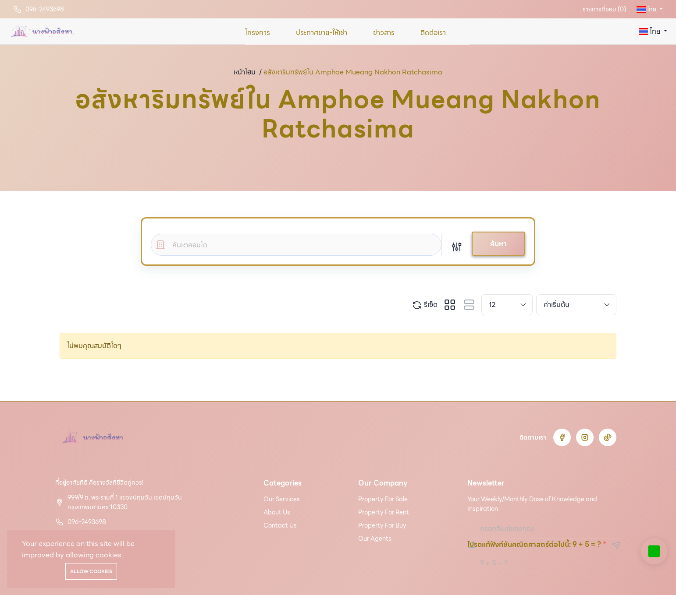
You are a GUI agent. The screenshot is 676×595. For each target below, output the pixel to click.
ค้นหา (498, 243)
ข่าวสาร (384, 32)
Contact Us (280, 525)
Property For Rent (383, 512)
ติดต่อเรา (433, 32)
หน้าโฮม (245, 72)
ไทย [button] (647, 9)
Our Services (281, 499)
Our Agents (374, 538)
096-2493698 (44, 9)
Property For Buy (382, 525)
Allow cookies (91, 571)
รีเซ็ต (425, 304)
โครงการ (257, 32)
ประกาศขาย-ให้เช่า (321, 32)
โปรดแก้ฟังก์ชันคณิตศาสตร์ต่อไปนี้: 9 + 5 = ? (534, 544)
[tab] (450, 305)
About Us (276, 512)
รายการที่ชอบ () (604, 9)
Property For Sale (383, 499)
